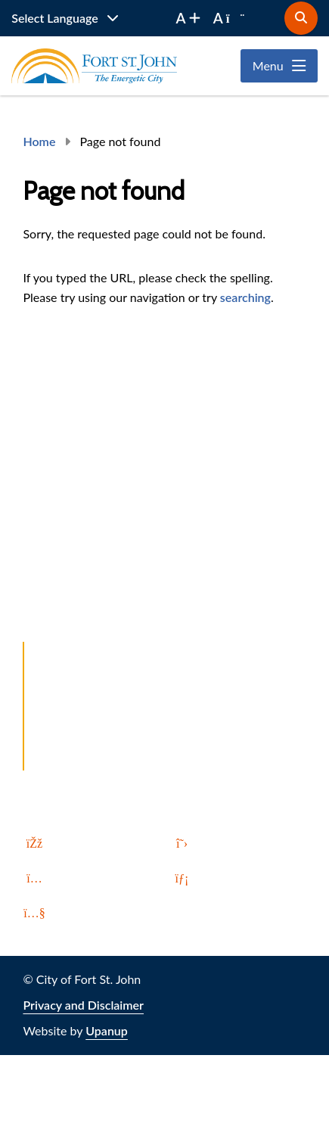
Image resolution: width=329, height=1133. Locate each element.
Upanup (106, 1030)
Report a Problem (87, 651)
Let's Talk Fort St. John (100, 678)
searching (245, 297)
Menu (268, 65)
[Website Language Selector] (65, 18)
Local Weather (79, 760)
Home (39, 141)
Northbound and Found (103, 706)
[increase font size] (188, 18)
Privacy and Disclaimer (83, 1005)
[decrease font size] (229, 18)
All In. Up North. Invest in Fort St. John (143, 733)
